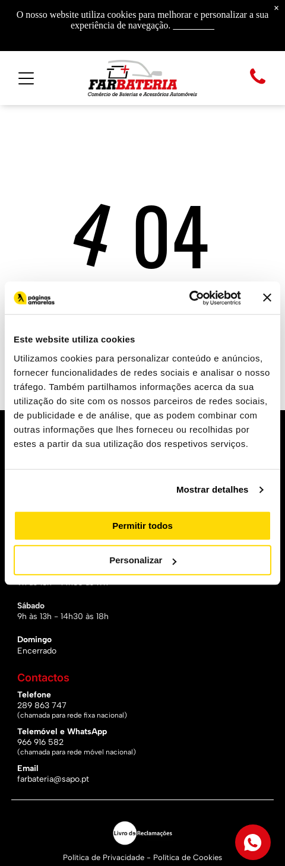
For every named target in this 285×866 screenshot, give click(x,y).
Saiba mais (193, 25)
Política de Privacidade (103, 857)
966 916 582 (40, 742)
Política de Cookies (187, 857)
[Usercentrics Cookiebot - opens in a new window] (189, 298)
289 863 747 (41, 705)
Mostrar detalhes (212, 489)
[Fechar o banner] (267, 298)
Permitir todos (142, 526)
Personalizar (142, 560)
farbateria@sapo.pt (53, 779)
